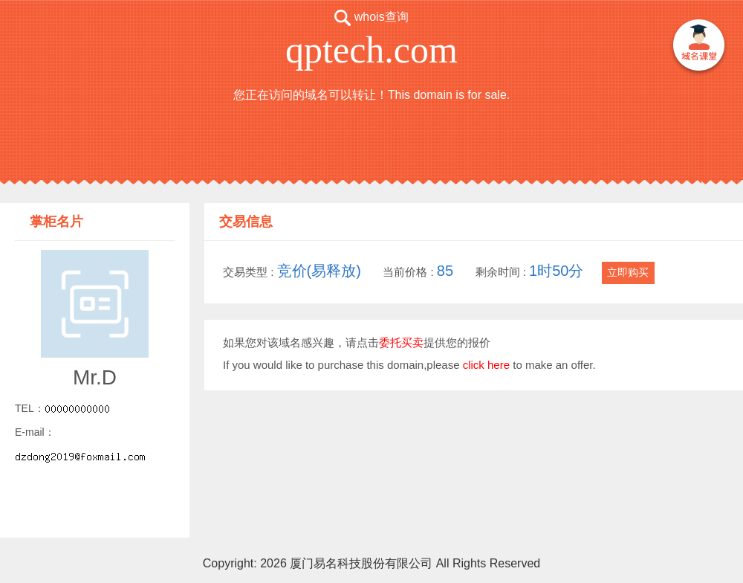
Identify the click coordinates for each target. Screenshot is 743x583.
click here (486, 364)
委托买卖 (401, 342)
